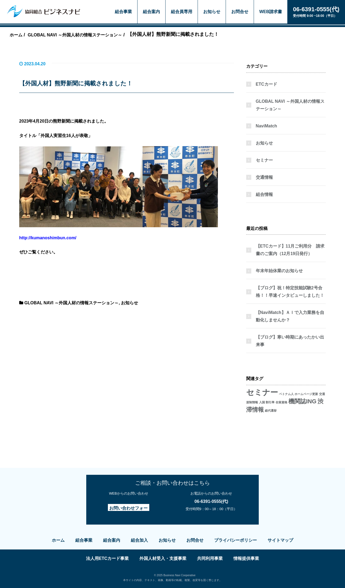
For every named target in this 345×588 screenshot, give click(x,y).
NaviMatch (266, 126)
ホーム (58, 540)
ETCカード (266, 84)
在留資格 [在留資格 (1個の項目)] (281, 402)
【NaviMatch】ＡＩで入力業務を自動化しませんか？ (290, 316)
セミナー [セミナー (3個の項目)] (262, 392)
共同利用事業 (210, 558)
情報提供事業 (246, 558)
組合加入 (139, 540)
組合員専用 (181, 11)
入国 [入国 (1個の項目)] (262, 402)
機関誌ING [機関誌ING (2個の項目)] (302, 401)
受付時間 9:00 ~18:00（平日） (316, 11)
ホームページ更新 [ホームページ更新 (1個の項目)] (306, 394)
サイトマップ (280, 540)
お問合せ (239, 11)
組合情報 (264, 194)
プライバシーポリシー (235, 540)
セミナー (264, 160)
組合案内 (151, 11)
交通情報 (264, 177)
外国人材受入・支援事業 (162, 558)
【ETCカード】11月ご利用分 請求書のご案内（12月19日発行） (290, 250)
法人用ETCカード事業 (107, 558)
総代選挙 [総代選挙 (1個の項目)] (271, 410)
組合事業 (123, 11)
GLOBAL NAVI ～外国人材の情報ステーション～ (71, 303)
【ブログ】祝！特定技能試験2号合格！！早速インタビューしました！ (290, 292)
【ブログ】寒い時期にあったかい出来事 (290, 341)
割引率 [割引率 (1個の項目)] (270, 402)
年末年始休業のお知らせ (279, 270)
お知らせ (211, 11)
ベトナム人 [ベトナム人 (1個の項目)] (286, 394)
